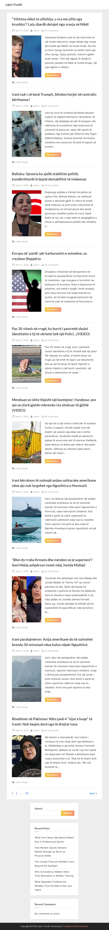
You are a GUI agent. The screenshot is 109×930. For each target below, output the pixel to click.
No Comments (52, 30)
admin (36, 30)
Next (92, 793)
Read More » (54, 75)
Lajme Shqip (22, 82)
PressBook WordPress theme (75, 926)
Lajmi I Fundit (14, 4)
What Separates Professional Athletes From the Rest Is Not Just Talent (53, 885)
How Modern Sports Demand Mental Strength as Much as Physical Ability (50, 851)
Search (38, 808)
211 (27, 793)
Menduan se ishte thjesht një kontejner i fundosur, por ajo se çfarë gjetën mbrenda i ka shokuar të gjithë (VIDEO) (54, 405)
